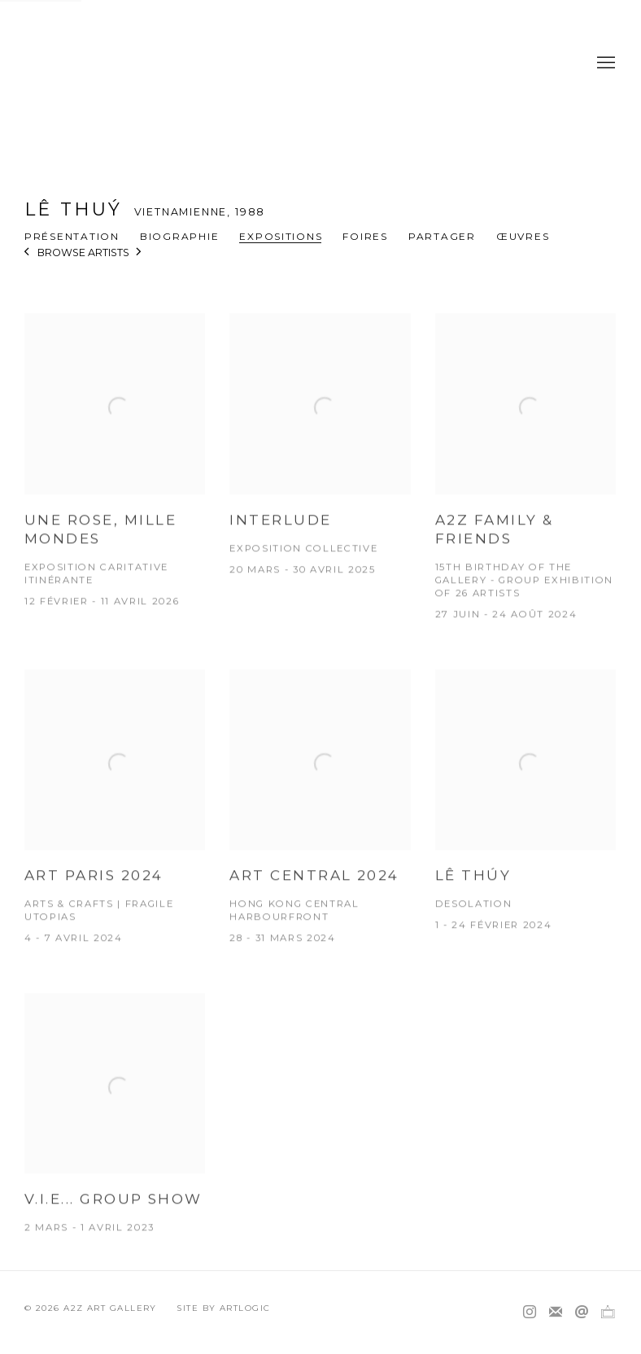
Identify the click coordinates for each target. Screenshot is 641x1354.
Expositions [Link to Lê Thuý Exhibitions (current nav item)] (280, 236)
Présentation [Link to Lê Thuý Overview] (72, 236)
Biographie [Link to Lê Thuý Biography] (179, 236)
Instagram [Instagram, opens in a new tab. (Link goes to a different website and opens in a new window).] (529, 1312)
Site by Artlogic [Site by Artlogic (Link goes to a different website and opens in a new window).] (223, 1308)
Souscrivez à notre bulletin (556, 1312)
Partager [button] (442, 236)
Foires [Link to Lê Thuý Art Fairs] (364, 236)
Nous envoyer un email (582, 1312)
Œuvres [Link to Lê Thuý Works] (522, 236)
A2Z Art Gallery (320, 63)
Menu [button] (604, 63)
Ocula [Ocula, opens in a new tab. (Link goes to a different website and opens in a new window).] (608, 1312)
